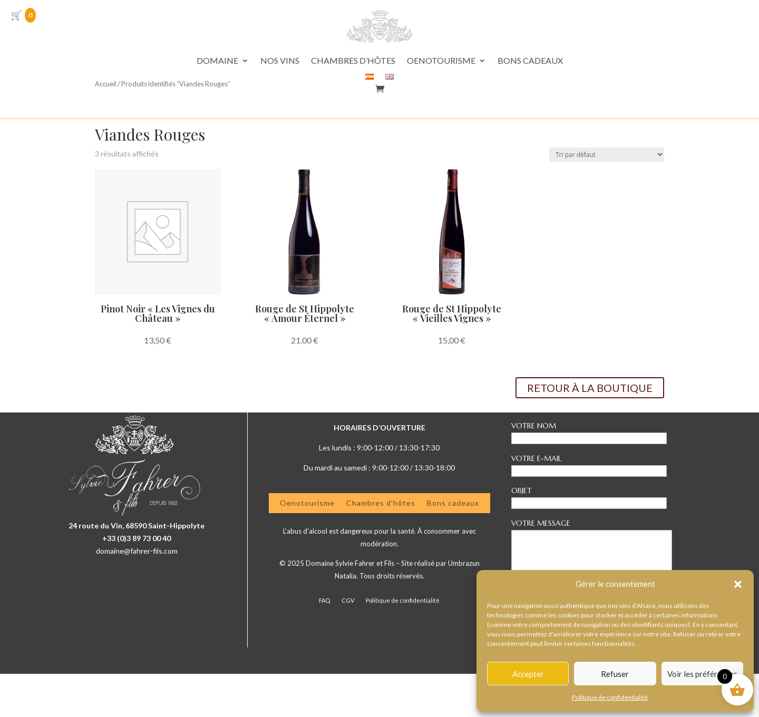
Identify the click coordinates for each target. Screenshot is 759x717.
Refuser (615, 674)
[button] (738, 584)
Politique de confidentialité (610, 697)
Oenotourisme (307, 545)
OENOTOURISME (441, 61)
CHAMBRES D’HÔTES (353, 61)
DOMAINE (217, 61)
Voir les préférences (702, 674)
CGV (348, 643)
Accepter (528, 674)
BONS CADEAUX (530, 61)
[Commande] (606, 198)
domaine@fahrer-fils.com (137, 594)
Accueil (105, 156)
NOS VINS (279, 61)
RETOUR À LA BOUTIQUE (590, 431)
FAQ (324, 643)
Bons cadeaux (453, 545)
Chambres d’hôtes (380, 545)
